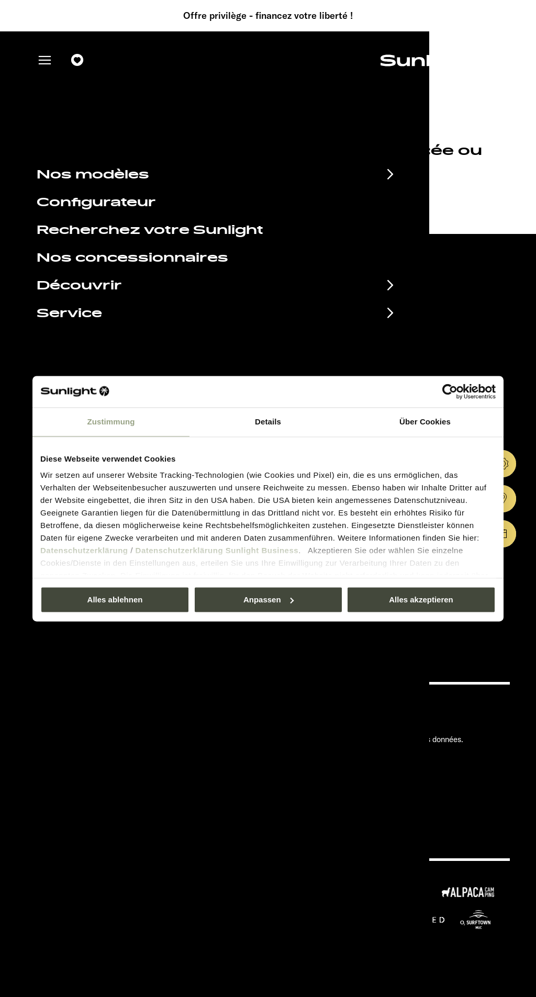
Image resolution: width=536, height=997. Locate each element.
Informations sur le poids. (361, 771)
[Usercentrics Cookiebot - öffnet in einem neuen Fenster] (450, 391)
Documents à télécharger (125, 726)
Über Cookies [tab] (425, 421)
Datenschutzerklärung (84, 550)
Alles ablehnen (115, 599)
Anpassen (268, 599)
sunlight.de (205, 196)
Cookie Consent (345, 755)
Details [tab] (268, 421)
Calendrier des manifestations (141, 708)
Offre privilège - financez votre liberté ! (268, 15)
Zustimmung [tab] (111, 421)
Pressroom (336, 708)
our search (306, 196)
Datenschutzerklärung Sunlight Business (217, 550)
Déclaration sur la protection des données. (390, 739)
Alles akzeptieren (421, 599)
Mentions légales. (348, 724)
